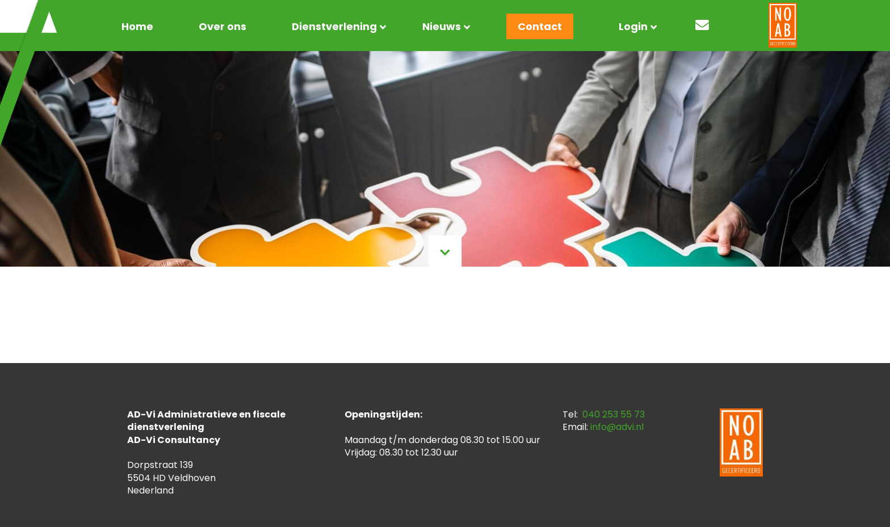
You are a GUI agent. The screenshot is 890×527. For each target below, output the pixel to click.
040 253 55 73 (613, 414)
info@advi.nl (617, 426)
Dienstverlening (334, 26)
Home (137, 26)
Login (633, 26)
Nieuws (441, 26)
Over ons (222, 26)
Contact (540, 26)
